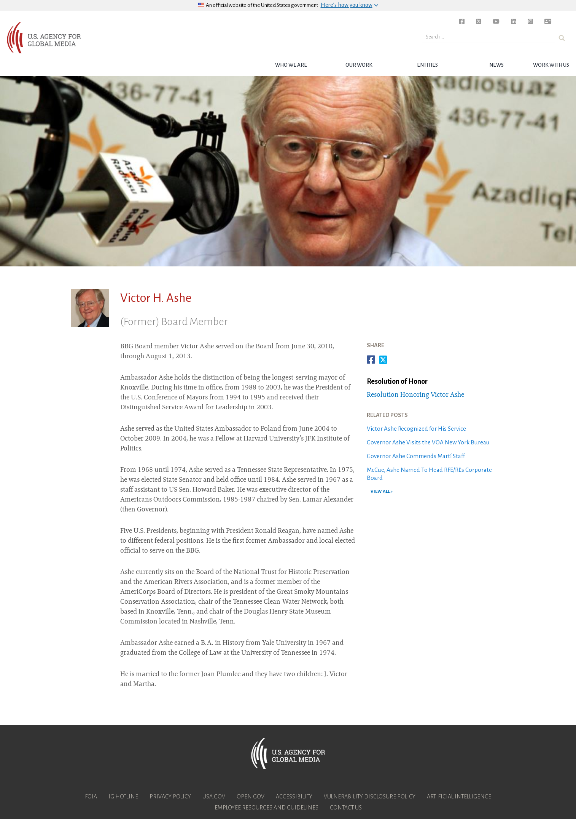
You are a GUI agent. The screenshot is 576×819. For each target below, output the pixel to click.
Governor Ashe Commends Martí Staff (416, 456)
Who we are (291, 65)
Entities (427, 65)
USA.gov (213, 796)
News (496, 65)
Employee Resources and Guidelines (266, 808)
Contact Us (346, 808)
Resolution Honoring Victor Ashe (415, 395)
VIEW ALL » (382, 491)
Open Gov (250, 796)
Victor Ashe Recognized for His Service (416, 428)
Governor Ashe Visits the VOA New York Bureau (428, 442)
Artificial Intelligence (459, 796)
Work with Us (551, 65)
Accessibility (294, 796)
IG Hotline (123, 796)
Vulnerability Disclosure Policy (369, 796)
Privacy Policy (170, 796)
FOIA (91, 796)
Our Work (358, 65)
